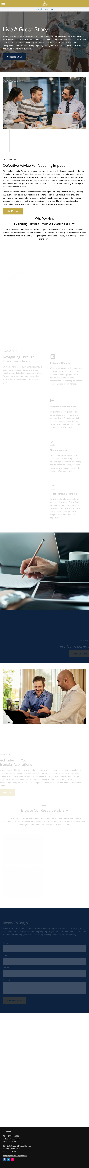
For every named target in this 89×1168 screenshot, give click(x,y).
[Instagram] (12, 1159)
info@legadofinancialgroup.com (15, 1156)
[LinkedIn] (8, 1159)
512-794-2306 (13, 1136)
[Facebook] (4, 1159)
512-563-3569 (14, 1139)
